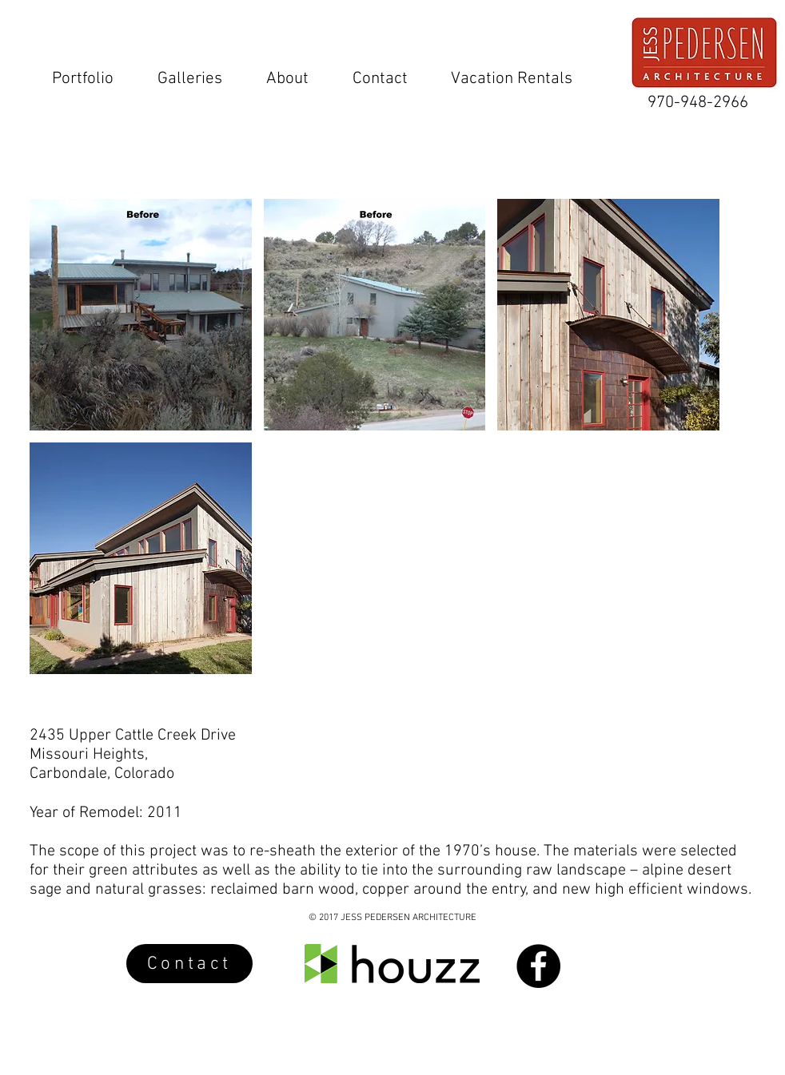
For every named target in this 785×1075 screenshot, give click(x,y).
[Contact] (189, 963)
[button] (141, 314)
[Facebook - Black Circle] (538, 966)
